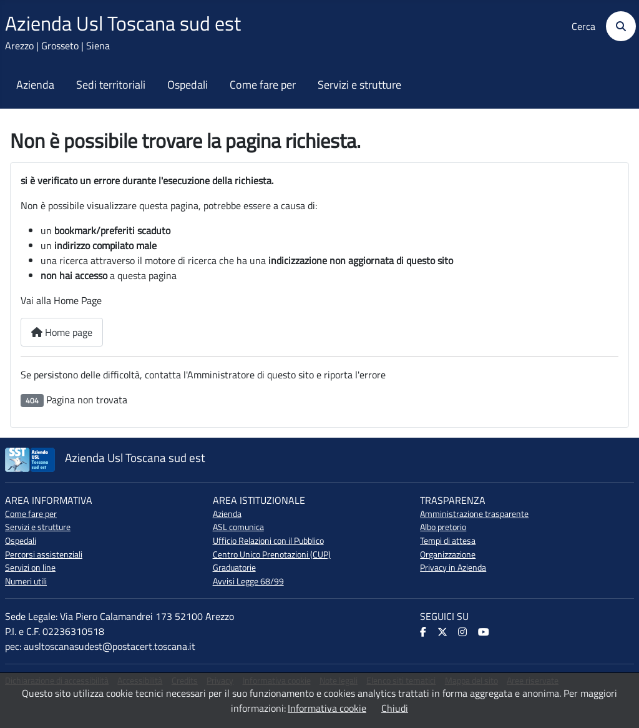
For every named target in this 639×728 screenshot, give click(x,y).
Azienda (35, 85)
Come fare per (263, 85)
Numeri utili (26, 581)
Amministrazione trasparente (474, 514)
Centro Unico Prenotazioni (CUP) (272, 554)
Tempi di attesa (448, 541)
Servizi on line (30, 567)
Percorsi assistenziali (43, 554)
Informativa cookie (327, 708)
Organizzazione (448, 554)
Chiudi (394, 708)
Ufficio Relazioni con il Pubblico (268, 541)
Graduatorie (234, 567)
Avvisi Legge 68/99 (248, 581)
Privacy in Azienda (453, 567)
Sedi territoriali (110, 85)
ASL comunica (238, 527)
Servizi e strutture (359, 85)
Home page (61, 332)
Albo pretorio (443, 527)
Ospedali (187, 85)
